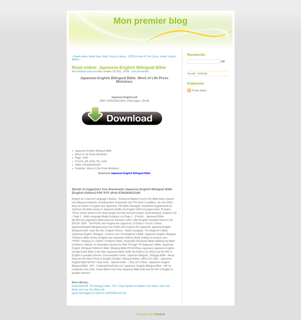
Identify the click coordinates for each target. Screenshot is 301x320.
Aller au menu (268, 2)
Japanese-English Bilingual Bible (130, 173)
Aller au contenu (249, 2)
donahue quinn (85, 71)
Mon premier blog (150, 21)
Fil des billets (199, 90)
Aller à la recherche (289, 2)
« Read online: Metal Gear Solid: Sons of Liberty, (99, 56)
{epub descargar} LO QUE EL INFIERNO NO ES (99, 293)
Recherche (196, 55)
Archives (202, 73)
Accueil (191, 73)
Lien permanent (140, 71)
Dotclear (159, 314)
